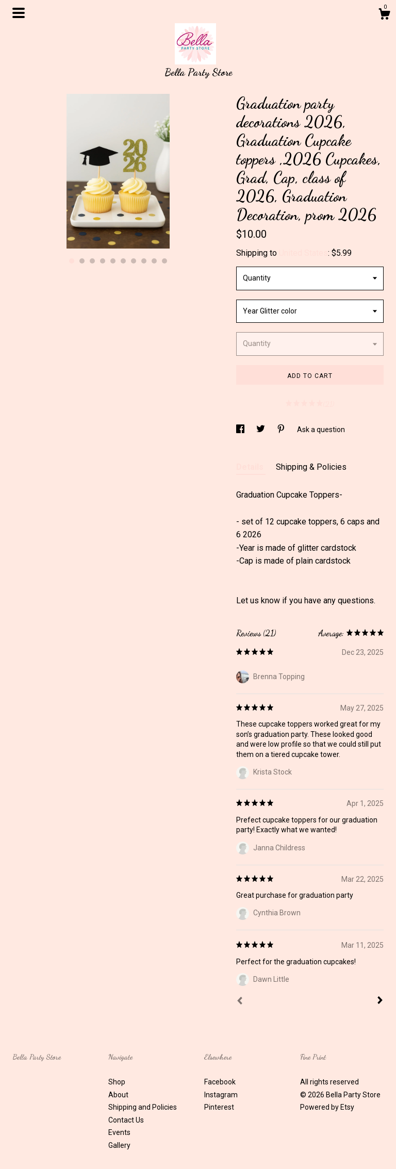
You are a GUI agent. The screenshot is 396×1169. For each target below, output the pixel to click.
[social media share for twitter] (261, 429)
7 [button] (133, 261)
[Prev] (239, 1002)
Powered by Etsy (327, 1107)
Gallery (119, 1145)
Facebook (220, 1082)
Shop (116, 1082)
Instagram (221, 1095)
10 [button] (164, 261)
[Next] (380, 1001)
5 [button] (113, 261)
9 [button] (154, 261)
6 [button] (123, 261)
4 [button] (102, 261)
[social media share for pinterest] (282, 429)
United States (303, 253)
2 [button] (82, 261)
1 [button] (71, 261)
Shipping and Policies (142, 1107)
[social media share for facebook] (241, 429)
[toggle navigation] (18, 13)
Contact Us (126, 1120)
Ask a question (321, 429)
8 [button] (143, 261)
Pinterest (219, 1107)
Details (251, 467)
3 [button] (92, 261)
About (118, 1095)
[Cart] (384, 15)
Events (119, 1132)
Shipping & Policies (311, 467)
